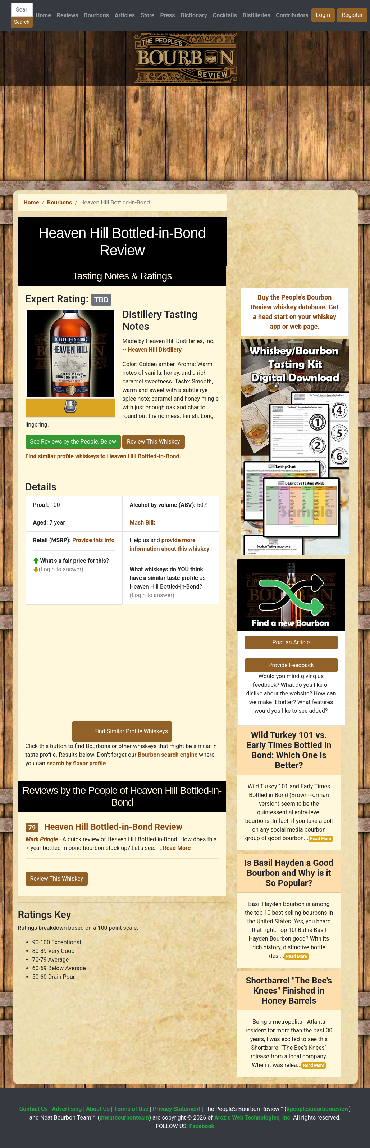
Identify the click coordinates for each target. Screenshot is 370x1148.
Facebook (201, 1126)
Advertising (67, 1109)
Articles (125, 15)
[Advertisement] (185, 136)
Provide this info (93, 540)
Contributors (292, 15)
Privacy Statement (176, 1109)
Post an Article (291, 642)
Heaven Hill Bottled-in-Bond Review (113, 827)
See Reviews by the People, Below (73, 441)
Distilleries (256, 15)
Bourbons (96, 15)
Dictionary (194, 15)
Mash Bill (142, 522)
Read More (177, 848)
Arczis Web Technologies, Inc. (253, 1117)
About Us (98, 1109)
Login (323, 15)
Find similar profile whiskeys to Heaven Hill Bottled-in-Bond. (103, 456)
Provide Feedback (291, 665)
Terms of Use (131, 1109)
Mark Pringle (42, 839)
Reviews (67, 15)
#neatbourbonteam (124, 1117)
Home (43, 15)
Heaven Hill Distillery (155, 349)
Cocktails (225, 15)
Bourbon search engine (167, 754)
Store (147, 15)
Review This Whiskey (153, 441)
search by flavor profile (76, 763)
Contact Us (33, 1109)
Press (167, 15)
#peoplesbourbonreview (318, 1109)
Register (352, 15)
